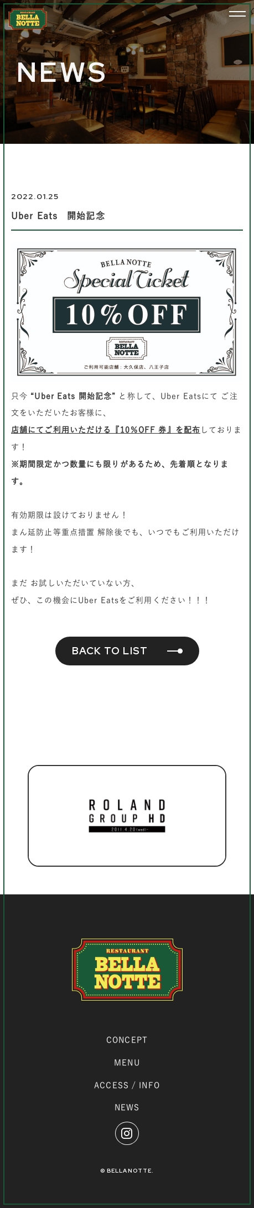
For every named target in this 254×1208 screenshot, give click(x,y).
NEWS (127, 1107)
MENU (126, 1062)
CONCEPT (127, 1040)
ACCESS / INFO (127, 1085)
